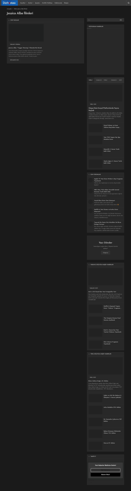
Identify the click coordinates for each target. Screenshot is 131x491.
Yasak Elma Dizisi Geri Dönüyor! (104, 201)
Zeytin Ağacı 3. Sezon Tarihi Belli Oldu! (113, 162)
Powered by (106, 481)
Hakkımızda (58, 3)
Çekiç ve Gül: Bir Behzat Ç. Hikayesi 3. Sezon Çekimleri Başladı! (113, 397)
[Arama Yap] (128, 3)
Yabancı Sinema (15, 44)
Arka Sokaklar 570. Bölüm (112, 407)
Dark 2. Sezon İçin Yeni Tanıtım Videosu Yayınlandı (112, 331)
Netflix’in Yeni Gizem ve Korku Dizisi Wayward (106, 210)
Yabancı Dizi (94, 288)
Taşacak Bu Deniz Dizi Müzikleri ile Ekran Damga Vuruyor (107, 223)
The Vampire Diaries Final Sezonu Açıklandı (112, 319)
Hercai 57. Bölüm (109, 443)
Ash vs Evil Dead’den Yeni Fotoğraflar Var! (102, 292)
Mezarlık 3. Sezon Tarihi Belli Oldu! (111, 150)
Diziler (30, 3)
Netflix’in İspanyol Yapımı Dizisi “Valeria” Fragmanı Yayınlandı (112, 308)
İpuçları (37, 3)
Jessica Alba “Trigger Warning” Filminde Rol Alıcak (25, 48)
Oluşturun (105, 253)
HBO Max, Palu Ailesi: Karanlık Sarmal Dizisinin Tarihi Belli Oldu (106, 191)
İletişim (66, 3)
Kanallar (22, 3)
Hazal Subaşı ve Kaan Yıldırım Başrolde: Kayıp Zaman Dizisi (111, 127)
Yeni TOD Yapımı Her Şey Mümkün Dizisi (112, 138)
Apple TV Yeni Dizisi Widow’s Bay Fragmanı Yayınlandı (108, 180)
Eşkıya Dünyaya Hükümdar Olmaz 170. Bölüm (112, 432)
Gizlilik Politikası (47, 3)
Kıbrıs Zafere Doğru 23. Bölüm (98, 381)
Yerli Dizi (93, 104)
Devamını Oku (14, 60)
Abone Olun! (105, 474)
